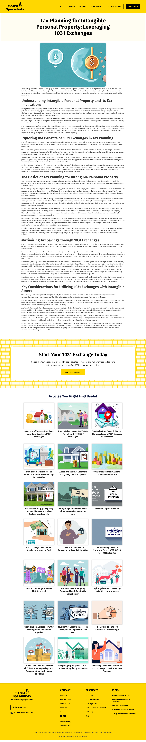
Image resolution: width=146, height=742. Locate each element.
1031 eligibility (91, 704)
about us (82, 6)
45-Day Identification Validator (123, 714)
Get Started (133, 6)
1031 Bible (89, 696)
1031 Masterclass (92, 700)
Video (62, 712)
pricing (72, 6)
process (61, 6)
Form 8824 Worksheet (120, 706)
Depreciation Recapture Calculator (121, 700)
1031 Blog (89, 712)
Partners (63, 708)
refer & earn (96, 6)
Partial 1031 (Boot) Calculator (123, 710)
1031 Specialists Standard (96, 708)
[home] (15, 6)
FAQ (87, 716)
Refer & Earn (65, 704)
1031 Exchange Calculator (121, 696)
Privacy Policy (65, 722)
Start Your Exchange (73, 372)
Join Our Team (65, 700)
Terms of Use (65, 726)
